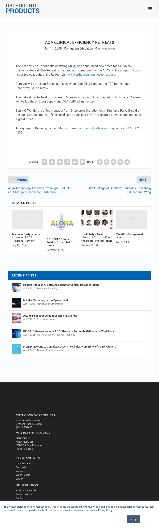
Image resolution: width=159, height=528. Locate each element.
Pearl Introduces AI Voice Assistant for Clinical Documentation (61, 284)
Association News (46, 319)
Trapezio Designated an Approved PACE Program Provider (26, 237)
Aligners (41, 350)
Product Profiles (54, 350)
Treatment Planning (47, 288)
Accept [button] (133, 519)
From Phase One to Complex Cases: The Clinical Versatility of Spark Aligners (69, 346)
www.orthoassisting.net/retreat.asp (91, 74)
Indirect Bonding (45, 334)
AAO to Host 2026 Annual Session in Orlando (50, 315)
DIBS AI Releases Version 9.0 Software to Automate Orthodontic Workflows (68, 331)
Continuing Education (78, 48)
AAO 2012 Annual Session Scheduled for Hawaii (61, 242)
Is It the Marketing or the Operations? (45, 300)
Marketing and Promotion (50, 304)
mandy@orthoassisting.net (101, 128)
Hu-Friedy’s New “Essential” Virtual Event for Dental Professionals (96, 237)
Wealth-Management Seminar (129, 235)
